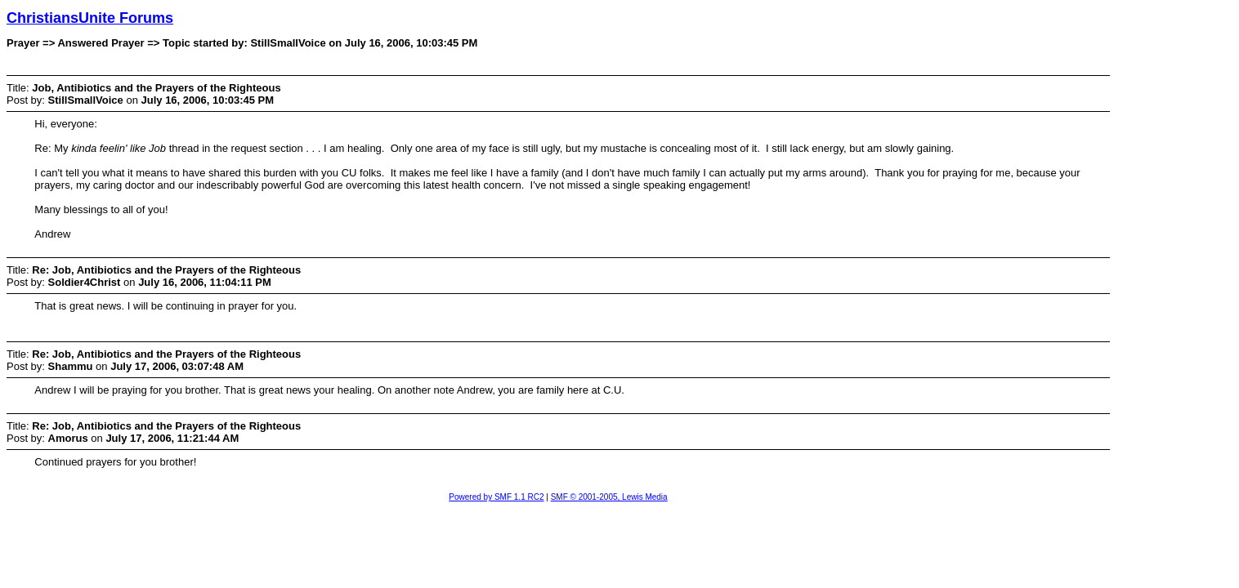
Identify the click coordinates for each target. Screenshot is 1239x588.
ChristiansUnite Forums (90, 18)
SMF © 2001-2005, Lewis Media (609, 496)
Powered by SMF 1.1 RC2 (496, 496)
